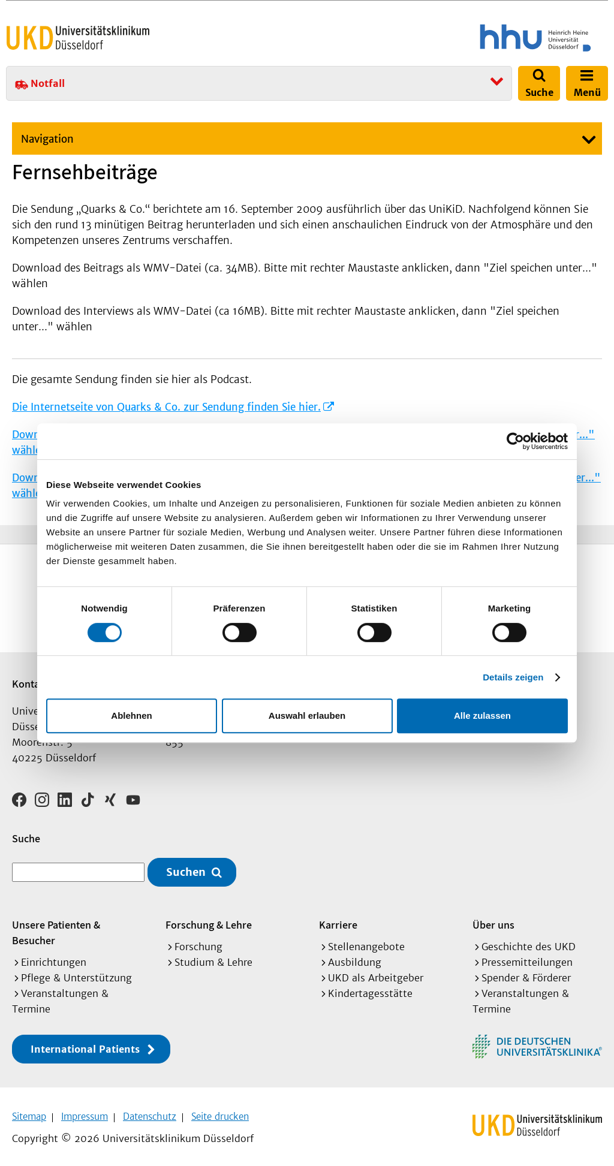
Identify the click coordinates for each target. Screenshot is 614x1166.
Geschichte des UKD (528, 942)
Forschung (198, 942)
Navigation (47, 139)
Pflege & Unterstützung (76, 974)
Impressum (84, 1112)
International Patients (85, 1045)
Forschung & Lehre (208, 920)
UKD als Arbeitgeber (375, 974)
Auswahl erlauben (307, 715)
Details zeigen (513, 677)
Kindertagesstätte (370, 989)
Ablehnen (131, 715)
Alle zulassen (482, 715)
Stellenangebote (366, 942)
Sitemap (29, 1112)
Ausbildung (354, 958)
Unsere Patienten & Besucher (56, 928)
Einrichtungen (53, 958)
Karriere (338, 920)
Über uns (493, 920)
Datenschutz (149, 1112)
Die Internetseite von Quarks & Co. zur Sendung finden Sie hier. (166, 407)
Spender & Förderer (526, 974)
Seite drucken (220, 1112)
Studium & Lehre (213, 958)
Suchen (186, 868)
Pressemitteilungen (527, 958)
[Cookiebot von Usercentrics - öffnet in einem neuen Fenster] (515, 441)
